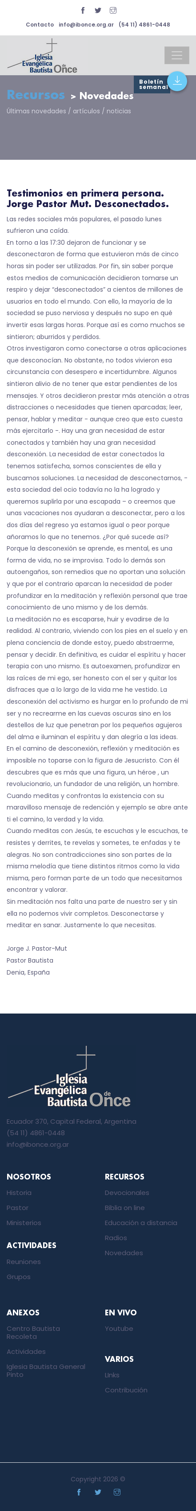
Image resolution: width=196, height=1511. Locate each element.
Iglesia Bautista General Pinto (46, 1370)
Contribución (126, 1390)
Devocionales (127, 1192)
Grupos (19, 1276)
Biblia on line (125, 1207)
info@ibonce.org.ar (86, 24)
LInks (112, 1375)
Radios (116, 1237)
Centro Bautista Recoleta (33, 1332)
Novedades (124, 1252)
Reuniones (24, 1261)
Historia (19, 1192)
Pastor (17, 1207)
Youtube (119, 1328)
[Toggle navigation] (176, 55)
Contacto (40, 24)
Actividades (26, 1351)
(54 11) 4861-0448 (144, 24)
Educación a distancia (141, 1222)
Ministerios (24, 1222)
